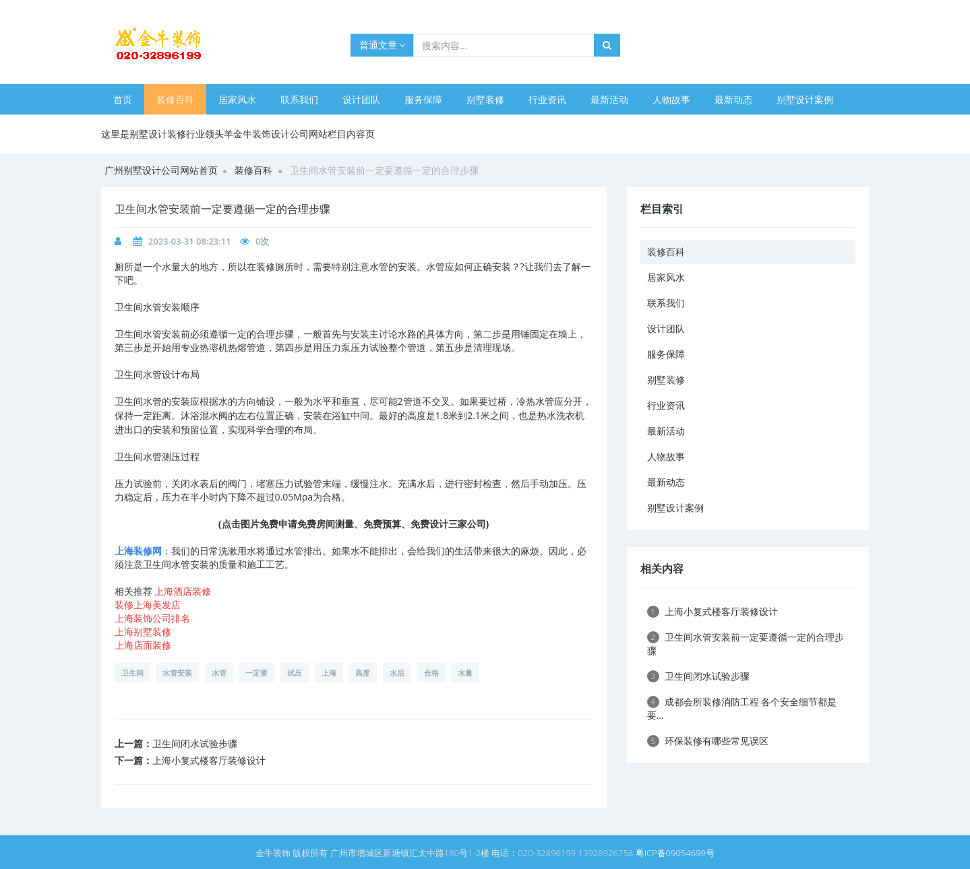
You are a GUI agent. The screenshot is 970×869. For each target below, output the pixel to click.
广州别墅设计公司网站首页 (161, 170)
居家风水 (237, 99)
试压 (294, 673)
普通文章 (382, 44)
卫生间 (132, 673)
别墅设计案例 (805, 99)
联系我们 (299, 99)
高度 (362, 673)
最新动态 (733, 99)
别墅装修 (485, 99)
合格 (431, 673)
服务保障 (423, 99)
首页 (122, 99)
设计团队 (361, 99)
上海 (329, 673)
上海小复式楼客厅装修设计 (209, 760)
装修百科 (175, 99)
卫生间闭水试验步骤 (194, 743)
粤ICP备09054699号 (675, 853)
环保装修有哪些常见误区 (707, 740)
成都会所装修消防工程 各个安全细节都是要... (742, 708)
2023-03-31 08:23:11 (189, 241)
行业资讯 (547, 99)
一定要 (256, 673)
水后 (397, 673)
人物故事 (671, 99)
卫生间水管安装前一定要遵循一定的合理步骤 (745, 644)
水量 (465, 673)
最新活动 (609, 99)
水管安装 (177, 673)
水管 (219, 673)
